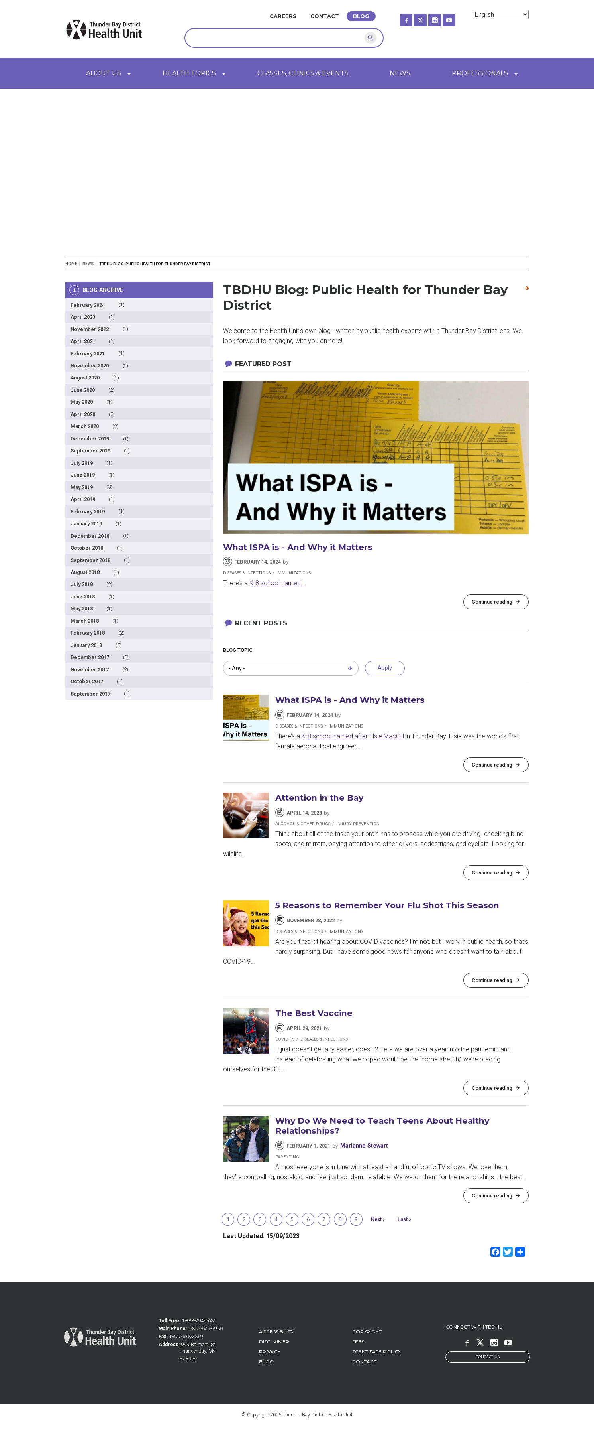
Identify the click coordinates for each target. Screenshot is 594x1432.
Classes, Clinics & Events (303, 73)
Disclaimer (274, 1342)
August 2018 (85, 572)
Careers (283, 16)
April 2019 (83, 499)
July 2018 (82, 584)
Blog (361, 16)
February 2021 (88, 354)
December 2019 (90, 439)
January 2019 (86, 524)
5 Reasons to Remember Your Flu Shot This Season (387, 905)
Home (71, 263)
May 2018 (82, 608)
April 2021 (83, 341)
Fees (358, 1342)
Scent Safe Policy (376, 1352)
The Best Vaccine (314, 1013)
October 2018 (87, 548)
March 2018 (85, 621)
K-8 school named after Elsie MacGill (353, 736)
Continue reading (492, 602)
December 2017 (90, 657)
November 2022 (90, 329)
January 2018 (86, 645)
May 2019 (82, 487)
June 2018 (83, 597)
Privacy (269, 1352)
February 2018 (88, 633)
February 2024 (88, 305)
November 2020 (90, 366)
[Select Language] (501, 14)
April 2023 (83, 317)
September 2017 (90, 694)
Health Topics (189, 73)
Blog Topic (238, 650)
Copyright (367, 1332)
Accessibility (276, 1332)
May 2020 (82, 402)
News (400, 73)
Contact (324, 16)
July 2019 (82, 463)
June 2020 (83, 390)
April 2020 (83, 414)
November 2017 (90, 670)
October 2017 (87, 681)
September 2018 (90, 560)
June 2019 (83, 475)
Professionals (480, 73)
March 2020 (85, 426)
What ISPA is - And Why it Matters (297, 547)
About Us (103, 73)
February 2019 (88, 512)
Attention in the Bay (319, 798)
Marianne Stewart (364, 1145)
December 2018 (90, 536)
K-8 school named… (277, 583)
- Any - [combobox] (237, 668)
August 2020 (85, 378)
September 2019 (90, 451)
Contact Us (488, 1357)
